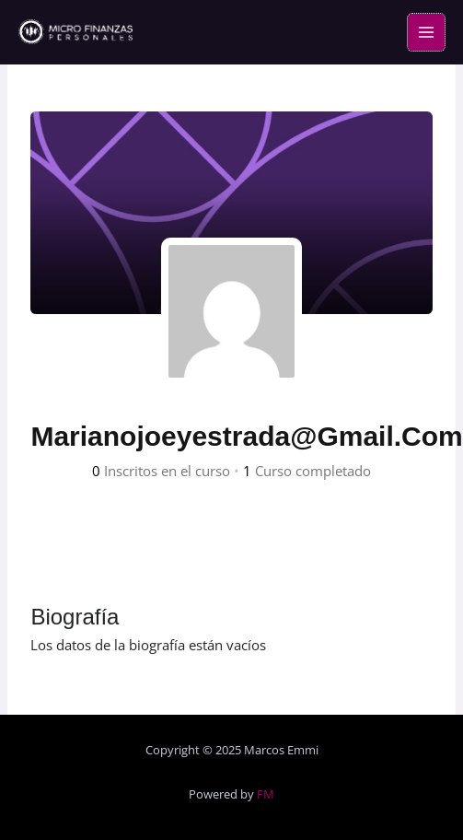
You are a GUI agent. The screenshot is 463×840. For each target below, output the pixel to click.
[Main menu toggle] (426, 32)
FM (265, 794)
